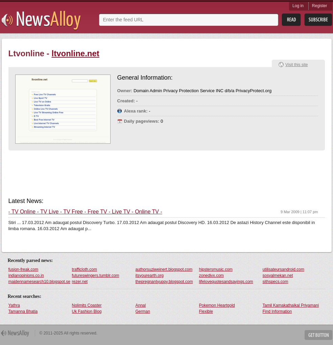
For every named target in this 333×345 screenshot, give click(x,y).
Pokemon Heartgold (217, 305)
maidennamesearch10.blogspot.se (39, 281)
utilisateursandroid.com (283, 269)
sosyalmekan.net (278, 275)
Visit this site (296, 64)
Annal (141, 305)
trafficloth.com (84, 269)
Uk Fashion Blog (87, 311)
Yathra (14, 305)
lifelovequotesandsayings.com (226, 281)
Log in (298, 5)
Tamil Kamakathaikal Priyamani (291, 305)
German (143, 311)
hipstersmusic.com (216, 269)
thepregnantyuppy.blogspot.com (164, 281)
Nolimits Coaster (87, 305)
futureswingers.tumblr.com (95, 275)
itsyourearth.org (150, 275)
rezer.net (80, 281)
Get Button (318, 335)
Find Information (277, 311)
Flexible (206, 311)
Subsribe (318, 20)
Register (319, 5)
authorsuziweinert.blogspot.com (164, 269)
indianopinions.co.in (26, 275)
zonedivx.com (211, 275)
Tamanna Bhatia (23, 311)
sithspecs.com (275, 281)
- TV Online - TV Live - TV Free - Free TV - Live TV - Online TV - (85, 212)
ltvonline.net (75, 53)
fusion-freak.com (23, 269)
